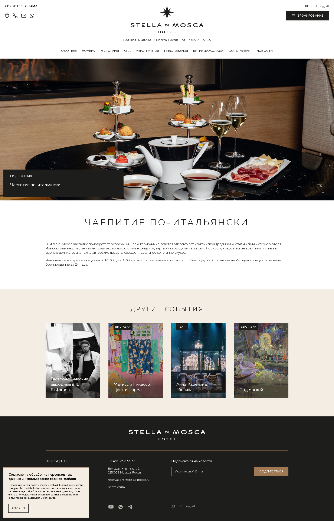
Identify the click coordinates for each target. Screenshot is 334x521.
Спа (127, 50)
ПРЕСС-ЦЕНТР (56, 461)
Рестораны (109, 50)
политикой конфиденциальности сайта (32, 498)
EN (315, 6)
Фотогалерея (240, 50)
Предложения (176, 50)
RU (307, 6)
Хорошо (18, 508)
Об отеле (69, 50)
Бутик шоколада (208, 50)
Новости (265, 50)
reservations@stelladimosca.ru (129, 479)
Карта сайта (116, 487)
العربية (324, 6)
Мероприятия (147, 50)
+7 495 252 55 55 (199, 40)
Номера (88, 50)
